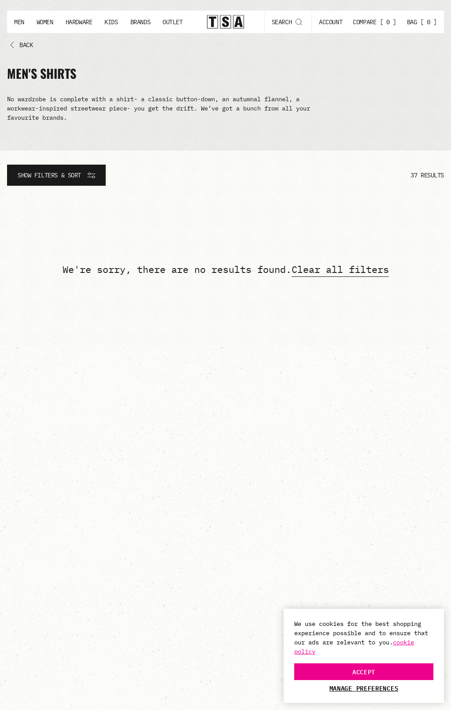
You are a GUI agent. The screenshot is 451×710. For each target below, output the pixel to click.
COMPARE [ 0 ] (374, 22)
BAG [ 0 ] (422, 22)
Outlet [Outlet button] (172, 22)
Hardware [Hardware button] (79, 22)
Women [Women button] (45, 22)
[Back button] (19, 45)
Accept (363, 671)
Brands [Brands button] (140, 22)
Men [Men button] (19, 22)
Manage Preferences (364, 688)
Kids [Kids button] (111, 22)
